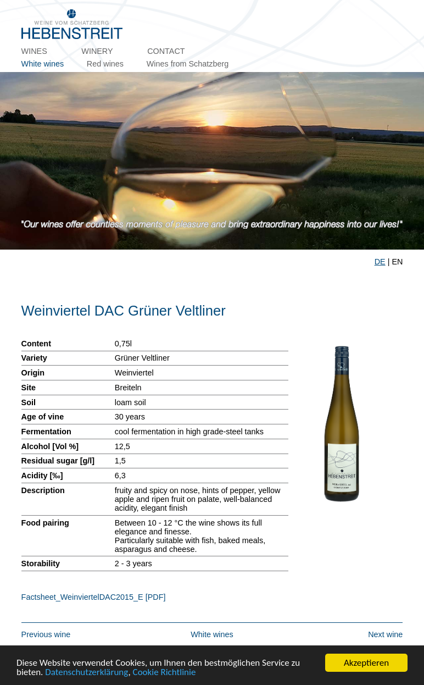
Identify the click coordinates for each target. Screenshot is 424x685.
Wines (34, 51)
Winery (97, 51)
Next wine (385, 634)
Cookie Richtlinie (164, 672)
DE (380, 261)
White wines (42, 63)
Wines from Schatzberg (188, 63)
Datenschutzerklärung (86, 672)
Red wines (105, 63)
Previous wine (46, 634)
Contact (166, 51)
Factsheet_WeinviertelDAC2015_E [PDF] (93, 597)
